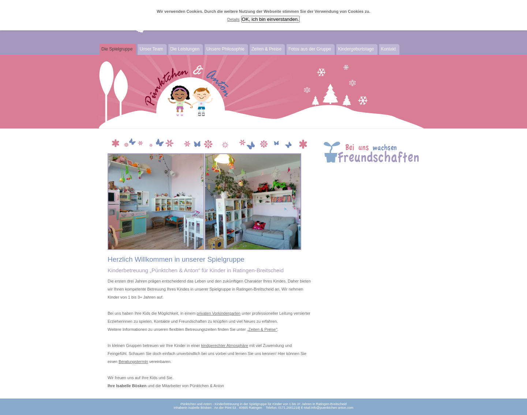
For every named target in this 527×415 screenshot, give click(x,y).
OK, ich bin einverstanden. (270, 19)
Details (233, 19)
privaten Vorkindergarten (218, 313)
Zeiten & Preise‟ (262, 329)
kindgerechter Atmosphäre (224, 345)
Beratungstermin (133, 361)
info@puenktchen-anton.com (332, 408)
